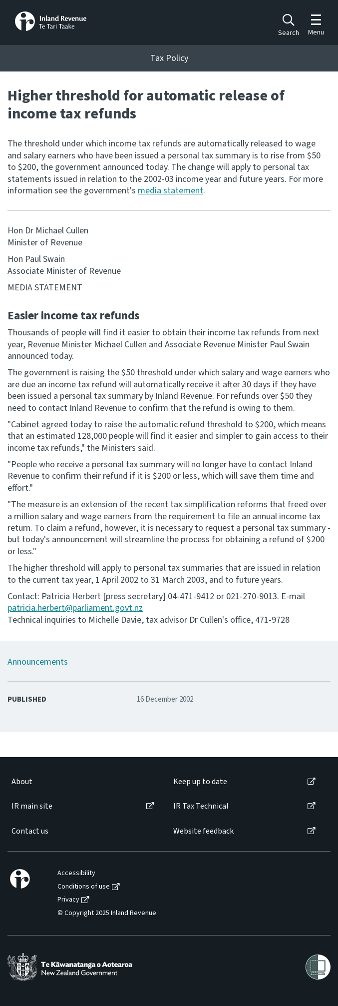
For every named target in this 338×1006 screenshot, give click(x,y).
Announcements (37, 662)
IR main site (31, 806)
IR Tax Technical (201, 806)
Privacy (68, 900)
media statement (170, 190)
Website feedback (203, 831)
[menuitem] (82, 782)
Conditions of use (83, 887)
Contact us (29, 831)
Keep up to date (200, 782)
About (21, 782)
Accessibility (76, 873)
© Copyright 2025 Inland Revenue (106, 913)
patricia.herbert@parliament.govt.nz (75, 608)
